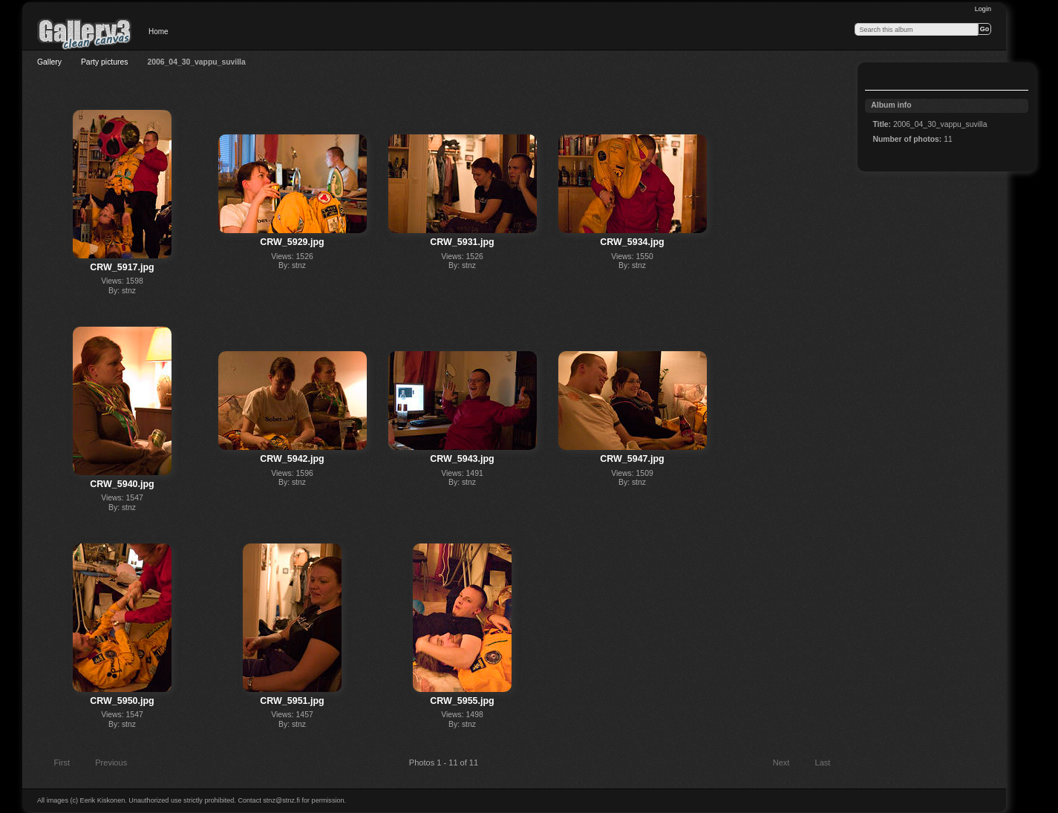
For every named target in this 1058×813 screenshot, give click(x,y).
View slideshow (880, 78)
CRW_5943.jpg (462, 459)
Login (983, 9)
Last (829, 764)
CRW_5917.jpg (122, 267)
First (55, 764)
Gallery (49, 62)
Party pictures (104, 62)
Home (158, 31)
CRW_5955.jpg (462, 701)
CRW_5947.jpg (632, 459)
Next (788, 764)
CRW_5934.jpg (632, 242)
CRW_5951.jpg (292, 701)
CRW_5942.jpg (292, 459)
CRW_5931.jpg (462, 242)
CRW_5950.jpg (122, 701)
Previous (104, 764)
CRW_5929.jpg (292, 242)
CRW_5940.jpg (122, 484)
